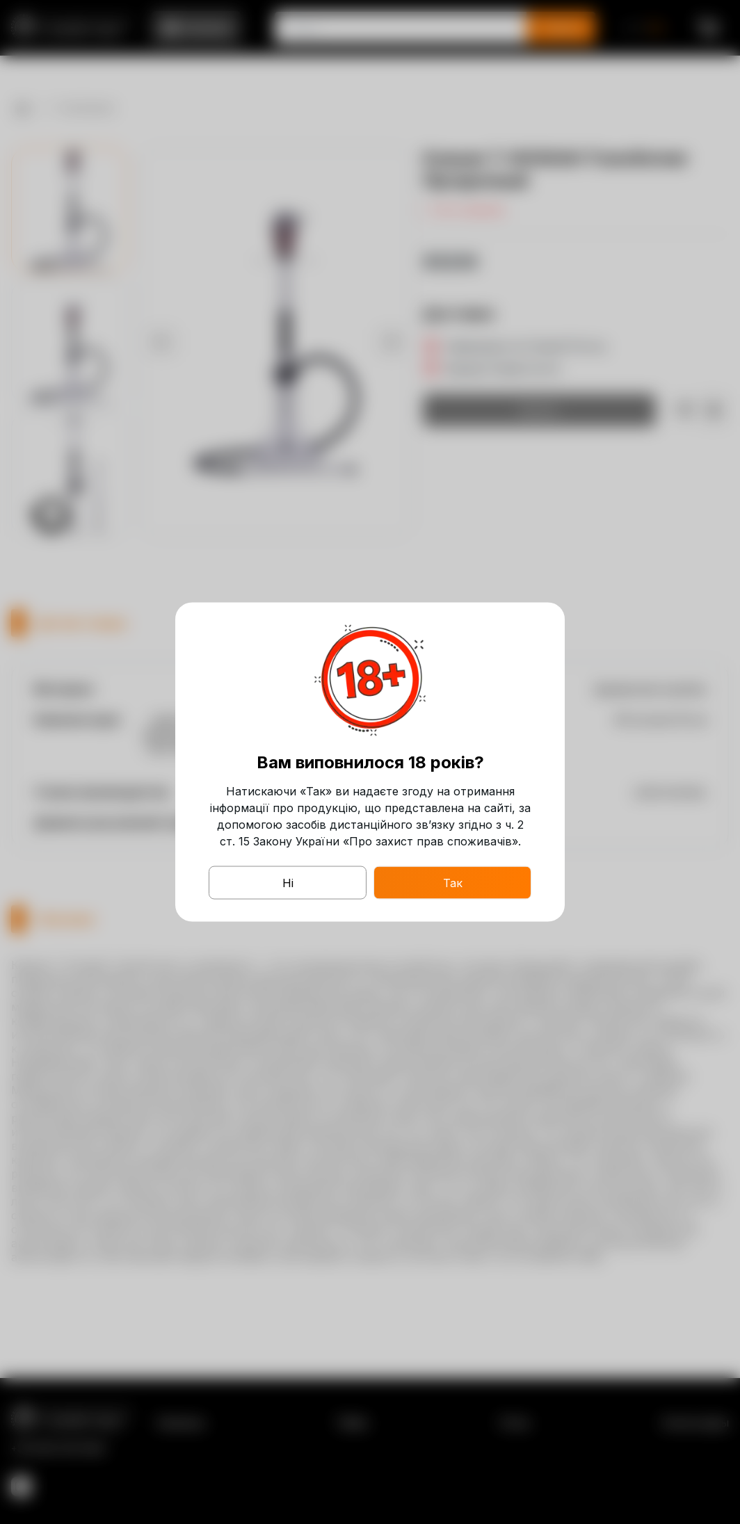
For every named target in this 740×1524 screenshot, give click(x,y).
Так (452, 883)
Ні (287, 883)
